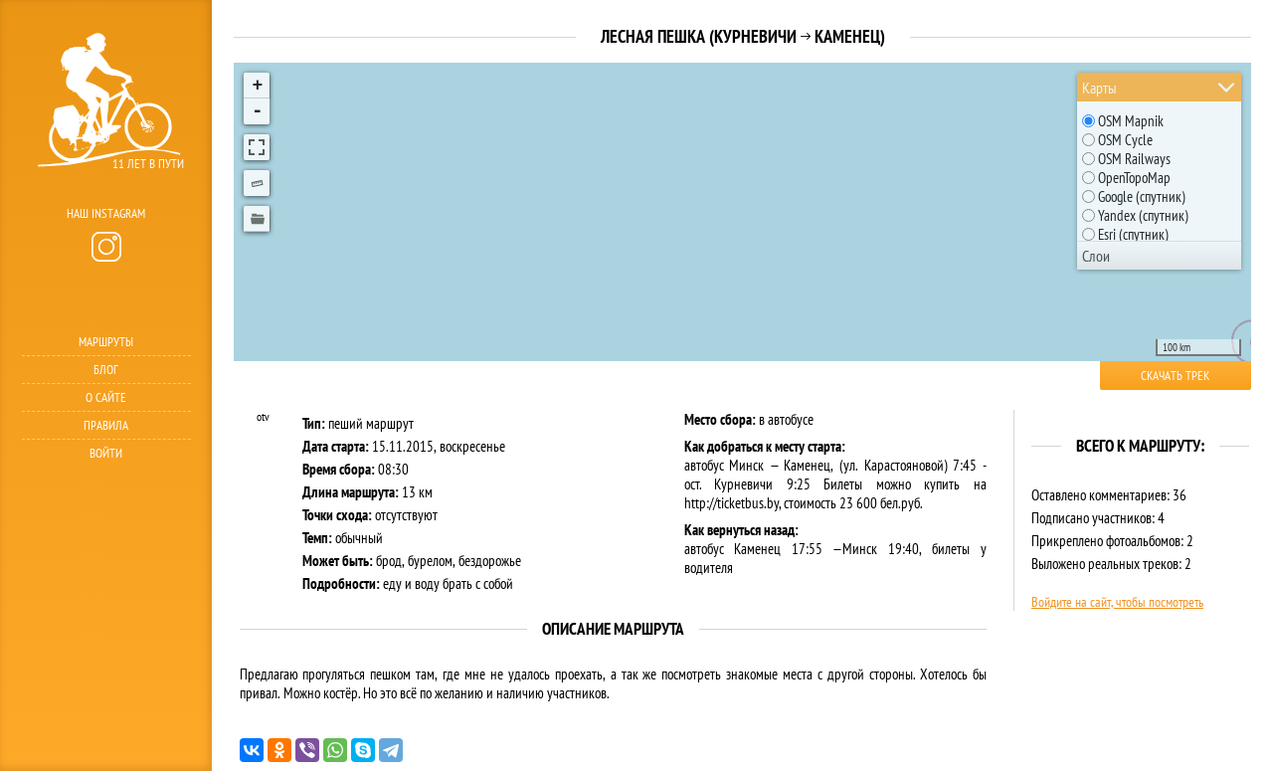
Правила (106, 425)
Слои (1096, 256)
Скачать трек (1175, 375)
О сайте (106, 397)
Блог (105, 369)
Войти (106, 453)
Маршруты (106, 341)
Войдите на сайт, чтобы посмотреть (1117, 602)
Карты (1099, 87)
